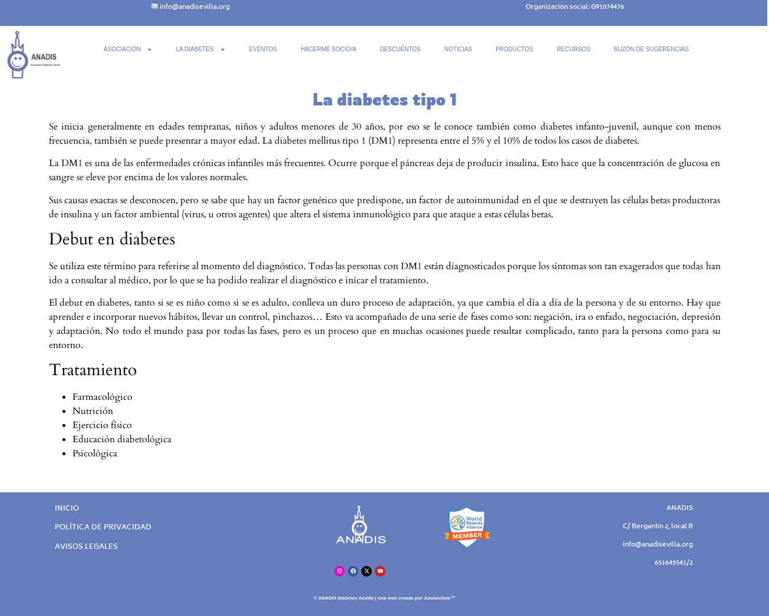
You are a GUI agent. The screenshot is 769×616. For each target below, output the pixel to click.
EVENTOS (263, 49)
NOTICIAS (458, 49)
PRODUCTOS (514, 49)
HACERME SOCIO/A (328, 49)
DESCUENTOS (400, 49)
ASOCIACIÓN (128, 49)
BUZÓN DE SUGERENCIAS (651, 49)
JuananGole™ (440, 598)
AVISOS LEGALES (86, 547)
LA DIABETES (201, 49)
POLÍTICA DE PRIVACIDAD (103, 528)
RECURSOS (573, 49)
